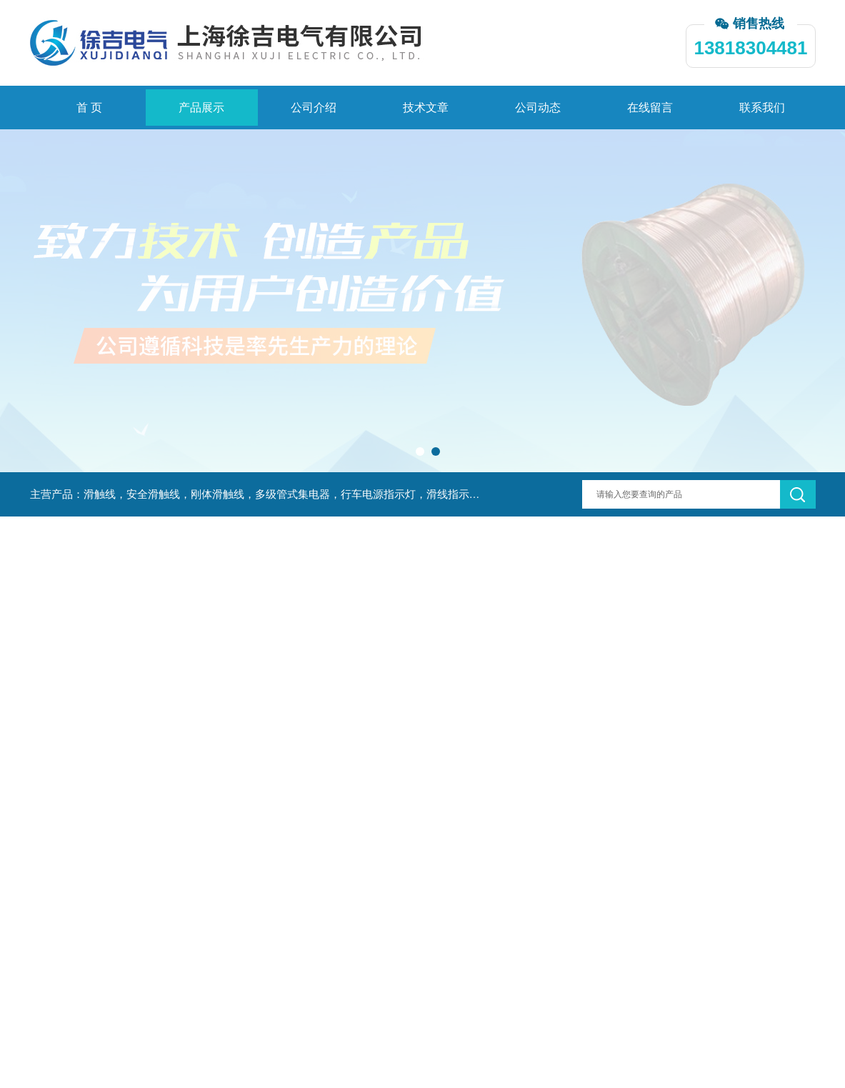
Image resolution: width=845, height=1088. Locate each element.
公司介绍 (313, 107)
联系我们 (762, 107)
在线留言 (650, 107)
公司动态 (538, 107)
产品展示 (201, 107)
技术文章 (426, 107)
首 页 (89, 107)
